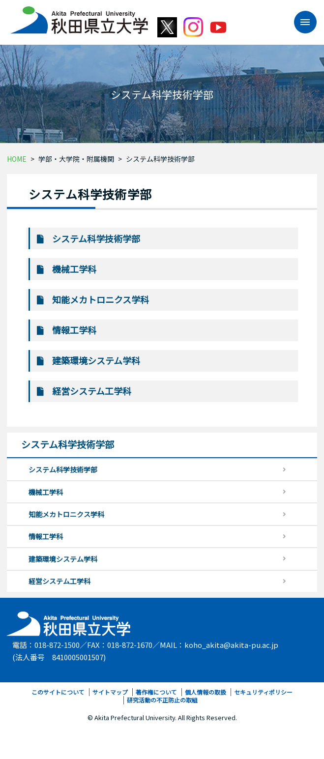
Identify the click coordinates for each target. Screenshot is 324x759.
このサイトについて (58, 692)
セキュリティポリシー (263, 692)
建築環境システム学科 (96, 360)
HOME (17, 159)
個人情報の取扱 (205, 692)
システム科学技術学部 (160, 159)
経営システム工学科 (91, 390)
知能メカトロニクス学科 (100, 299)
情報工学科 (74, 329)
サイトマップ (110, 692)
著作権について (156, 692)
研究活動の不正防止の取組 (162, 700)
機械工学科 (74, 269)
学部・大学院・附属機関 (76, 159)
